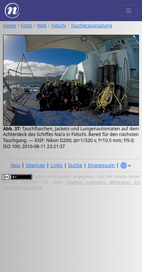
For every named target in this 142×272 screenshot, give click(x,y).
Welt (42, 25)
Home (9, 25)
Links (56, 165)
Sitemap (35, 165)
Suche (75, 165)
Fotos (27, 25)
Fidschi (58, 25)
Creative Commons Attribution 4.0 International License (71, 184)
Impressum (101, 165)
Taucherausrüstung (91, 25)
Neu (15, 165)
